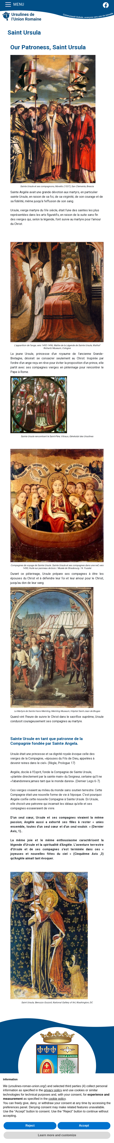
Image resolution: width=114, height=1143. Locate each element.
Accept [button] (84, 1125)
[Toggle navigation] (8, 4)
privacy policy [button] (53, 1090)
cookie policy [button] (57, 1098)
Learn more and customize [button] (57, 1135)
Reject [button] (30, 1125)
